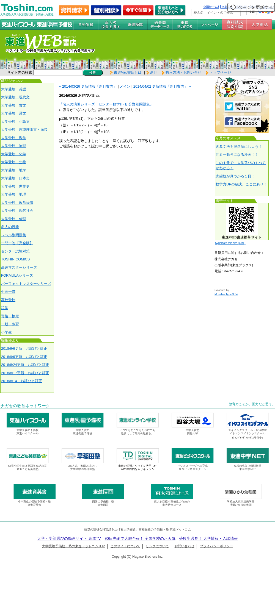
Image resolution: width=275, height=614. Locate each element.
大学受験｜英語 (13, 89)
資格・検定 (10, 316)
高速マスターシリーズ (19, 267)
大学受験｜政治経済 (17, 203)
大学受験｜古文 (13, 105)
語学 (4, 308)
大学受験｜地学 (13, 170)
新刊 (151, 72)
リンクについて (157, 546)
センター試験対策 (15, 251)
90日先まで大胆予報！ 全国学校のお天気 (140, 538)
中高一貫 (8, 292)
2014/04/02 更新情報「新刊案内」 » (162, 86)
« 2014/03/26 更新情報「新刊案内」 (88, 86)
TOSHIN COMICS (15, 259)
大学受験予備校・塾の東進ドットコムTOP (73, 546)
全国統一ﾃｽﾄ (211, 7)
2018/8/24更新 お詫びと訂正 (25, 365)
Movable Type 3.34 (226, 294)
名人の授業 (10, 227)
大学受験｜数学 (13, 138)
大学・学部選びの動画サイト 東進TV (69, 538)
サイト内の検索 (19, 72)
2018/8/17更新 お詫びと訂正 (25, 373)
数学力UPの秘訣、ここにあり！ (241, 184)
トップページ (220, 72)
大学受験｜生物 (13, 162)
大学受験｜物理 (13, 146)
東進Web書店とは (126, 72)
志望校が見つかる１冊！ (235, 176)
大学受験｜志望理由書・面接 (24, 129)
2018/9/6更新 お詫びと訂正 (24, 348)
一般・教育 (10, 324)
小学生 (6, 332)
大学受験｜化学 (13, 154)
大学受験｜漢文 (13, 113)
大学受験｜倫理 (13, 219)
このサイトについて (125, 546)
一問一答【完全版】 (17, 243)
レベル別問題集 (13, 235)
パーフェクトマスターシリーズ (26, 284)
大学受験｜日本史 (15, 178)
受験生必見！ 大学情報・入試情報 (208, 538)
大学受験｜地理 (13, 194)
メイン (125, 86)
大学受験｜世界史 (15, 186)
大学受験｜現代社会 (17, 211)
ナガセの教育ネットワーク (25, 406)
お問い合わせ (184, 546)
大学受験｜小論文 (15, 122)
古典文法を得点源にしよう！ (239, 147)
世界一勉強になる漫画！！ (237, 154)
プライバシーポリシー (216, 546)
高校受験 (8, 300)
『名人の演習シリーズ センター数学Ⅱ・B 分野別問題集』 (106, 104)
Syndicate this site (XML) (230, 243)
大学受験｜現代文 (15, 97)
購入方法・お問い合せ (183, 72)
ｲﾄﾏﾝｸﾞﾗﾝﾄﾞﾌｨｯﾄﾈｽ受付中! (247, 437)
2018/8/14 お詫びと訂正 (21, 381)
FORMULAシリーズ (17, 275)
